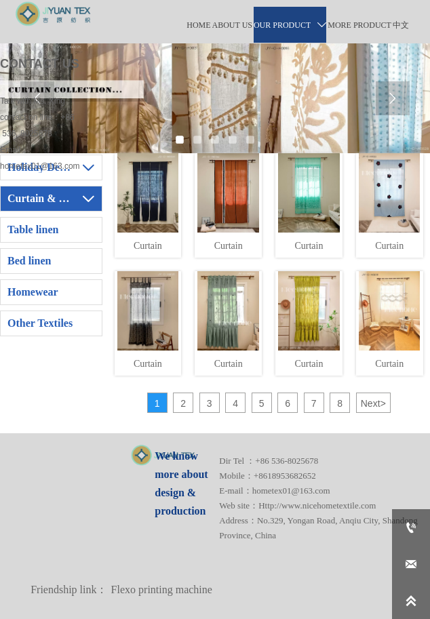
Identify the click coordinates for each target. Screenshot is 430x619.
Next (373, 403)
